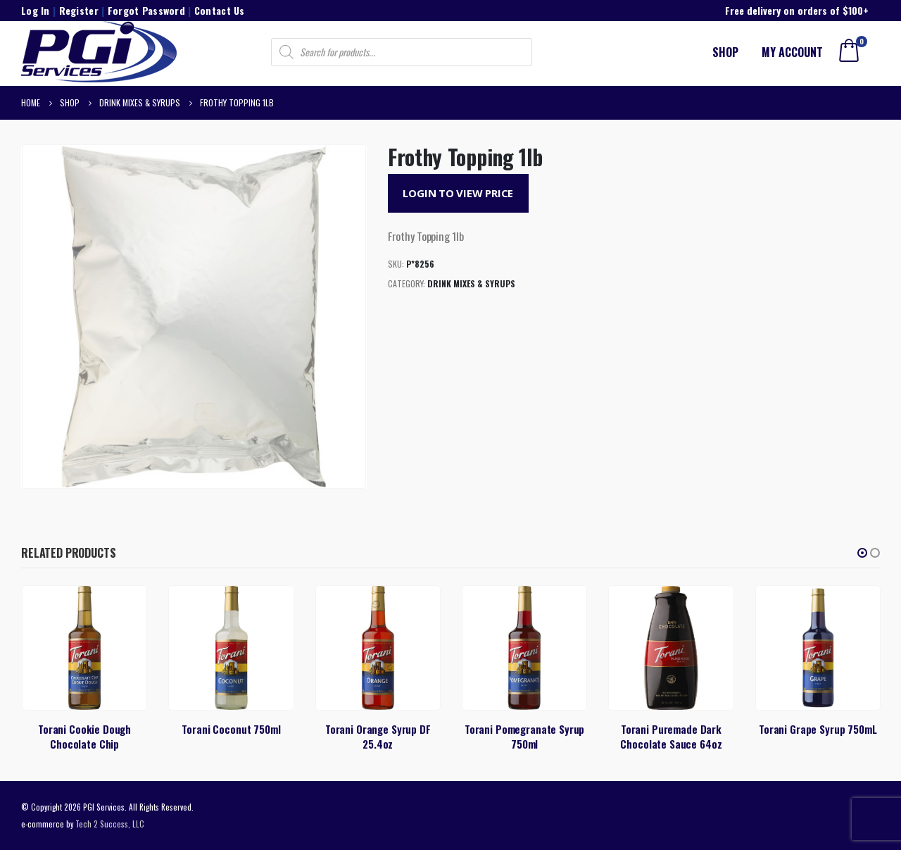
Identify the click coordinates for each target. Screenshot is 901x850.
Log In (35, 10)
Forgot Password (146, 10)
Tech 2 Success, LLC (109, 824)
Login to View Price (458, 193)
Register (79, 10)
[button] (862, 552)
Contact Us (219, 10)
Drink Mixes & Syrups (471, 283)
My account (792, 52)
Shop (725, 52)
